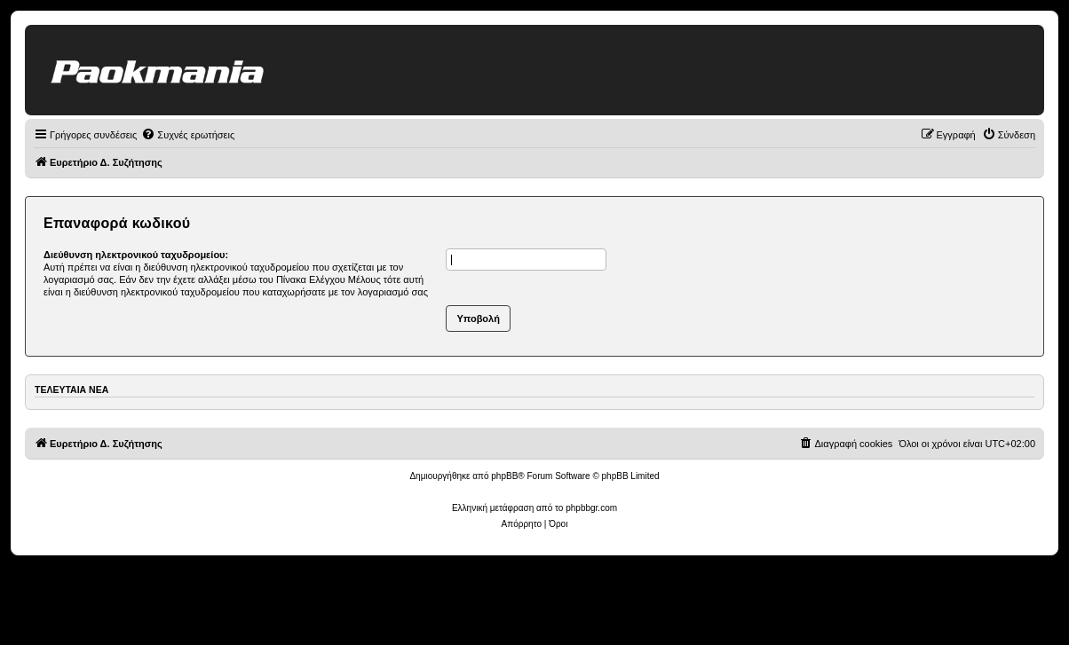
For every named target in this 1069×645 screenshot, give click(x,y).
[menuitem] (187, 135)
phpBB (504, 476)
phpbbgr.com (591, 508)
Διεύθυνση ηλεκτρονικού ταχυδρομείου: (136, 254)
